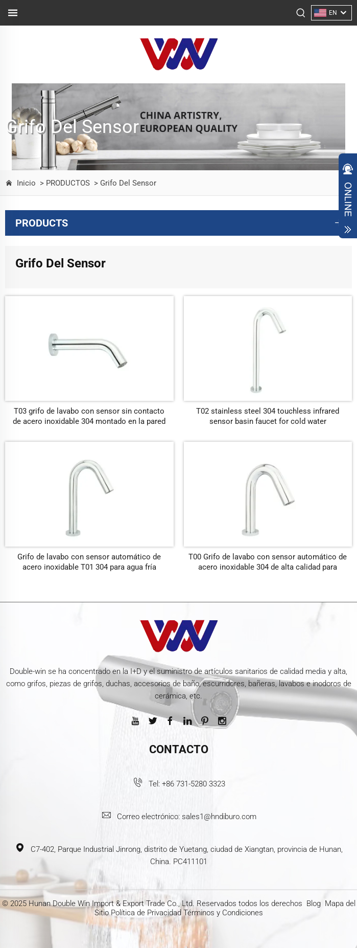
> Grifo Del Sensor (124, 183)
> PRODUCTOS (64, 183)
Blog (313, 903)
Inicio (26, 183)
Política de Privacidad (146, 912)
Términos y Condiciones (223, 912)
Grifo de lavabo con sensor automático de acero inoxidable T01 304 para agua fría (89, 562)
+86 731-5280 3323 (193, 783)
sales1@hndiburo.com (219, 816)
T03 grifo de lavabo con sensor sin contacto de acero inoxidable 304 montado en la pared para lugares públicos (89, 416)
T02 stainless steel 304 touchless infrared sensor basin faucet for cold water (267, 416)
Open (348, 198)
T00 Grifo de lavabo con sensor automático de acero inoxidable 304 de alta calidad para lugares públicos (267, 562)
